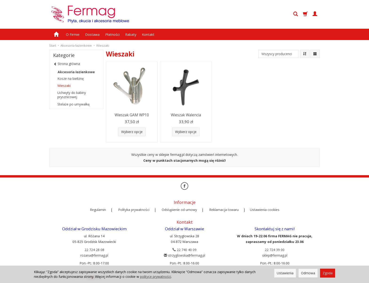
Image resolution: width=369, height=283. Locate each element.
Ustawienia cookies (264, 209)
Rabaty (130, 34)
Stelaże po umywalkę (73, 104)
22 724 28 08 (94, 249)
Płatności (112, 34)
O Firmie (73, 34)
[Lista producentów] (278, 54)
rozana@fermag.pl (94, 255)
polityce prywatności (155, 276)
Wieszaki (64, 85)
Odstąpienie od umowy (179, 209)
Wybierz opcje (132, 131)
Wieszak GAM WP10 (132, 115)
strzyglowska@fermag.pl (184, 255)
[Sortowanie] (304, 54)
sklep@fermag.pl (274, 255)
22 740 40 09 (184, 249)
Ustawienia (285, 273)
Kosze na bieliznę (70, 78)
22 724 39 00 (275, 249)
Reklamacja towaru (224, 209)
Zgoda (328, 273)
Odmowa (308, 273)
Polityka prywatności (133, 209)
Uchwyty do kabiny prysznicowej (71, 94)
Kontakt (148, 34)
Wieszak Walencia (186, 115)
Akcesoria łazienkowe (76, 72)
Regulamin (98, 209)
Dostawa (92, 34)
